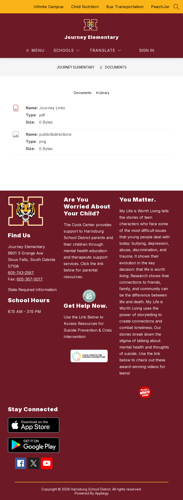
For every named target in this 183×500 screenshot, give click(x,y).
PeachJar (160, 6)
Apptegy (102, 493)
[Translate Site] (105, 50)
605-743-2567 (21, 272)
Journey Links (52, 107)
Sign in (146, 50)
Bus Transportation (124, 6)
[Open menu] (35, 50)
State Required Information (32, 289)
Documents (116, 67)
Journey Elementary (75, 67)
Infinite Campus (49, 6)
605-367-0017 (30, 279)
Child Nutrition (85, 6)
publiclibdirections (55, 134)
